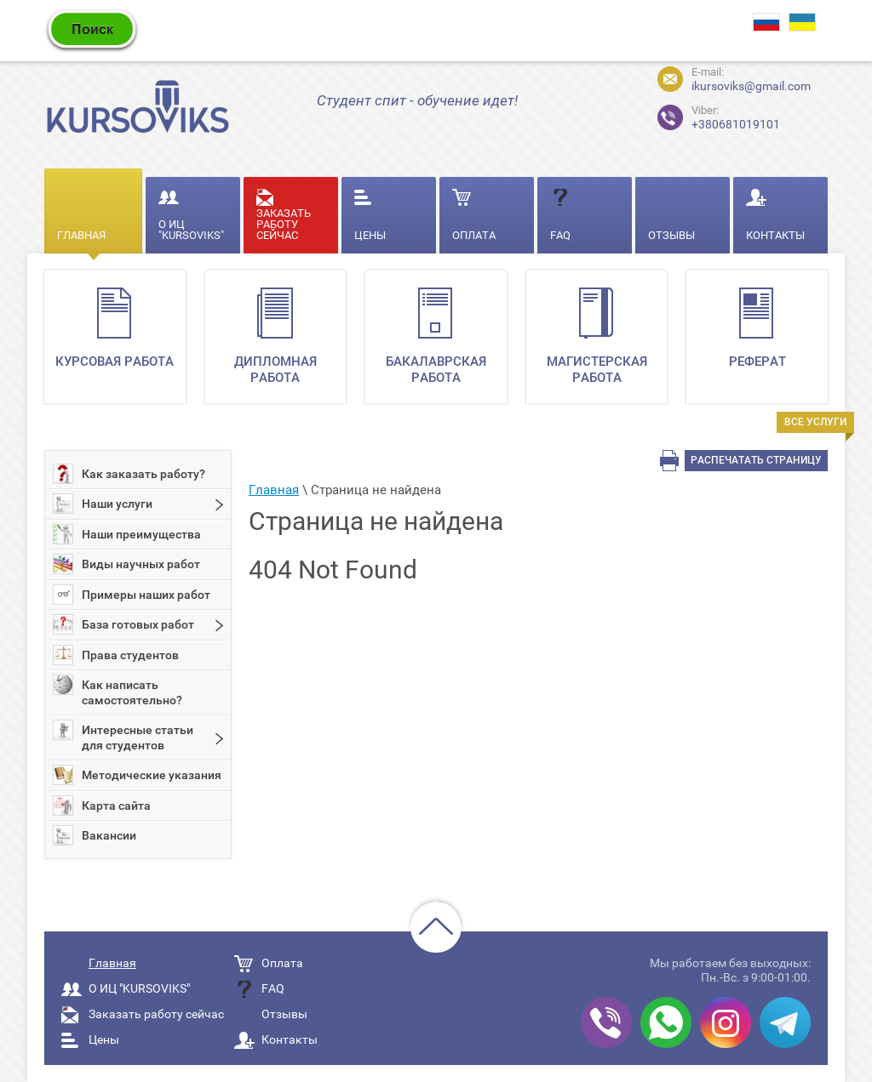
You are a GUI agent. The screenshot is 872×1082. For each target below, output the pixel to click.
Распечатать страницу (756, 460)
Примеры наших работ (131, 594)
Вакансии (94, 835)
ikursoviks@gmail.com (751, 86)
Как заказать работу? (129, 474)
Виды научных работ (126, 564)
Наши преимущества (127, 534)
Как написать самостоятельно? (117, 691)
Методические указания (137, 775)
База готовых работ (123, 624)
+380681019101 (704, 115)
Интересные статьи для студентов (123, 736)
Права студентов (116, 655)
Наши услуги (102, 503)
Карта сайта (102, 805)
